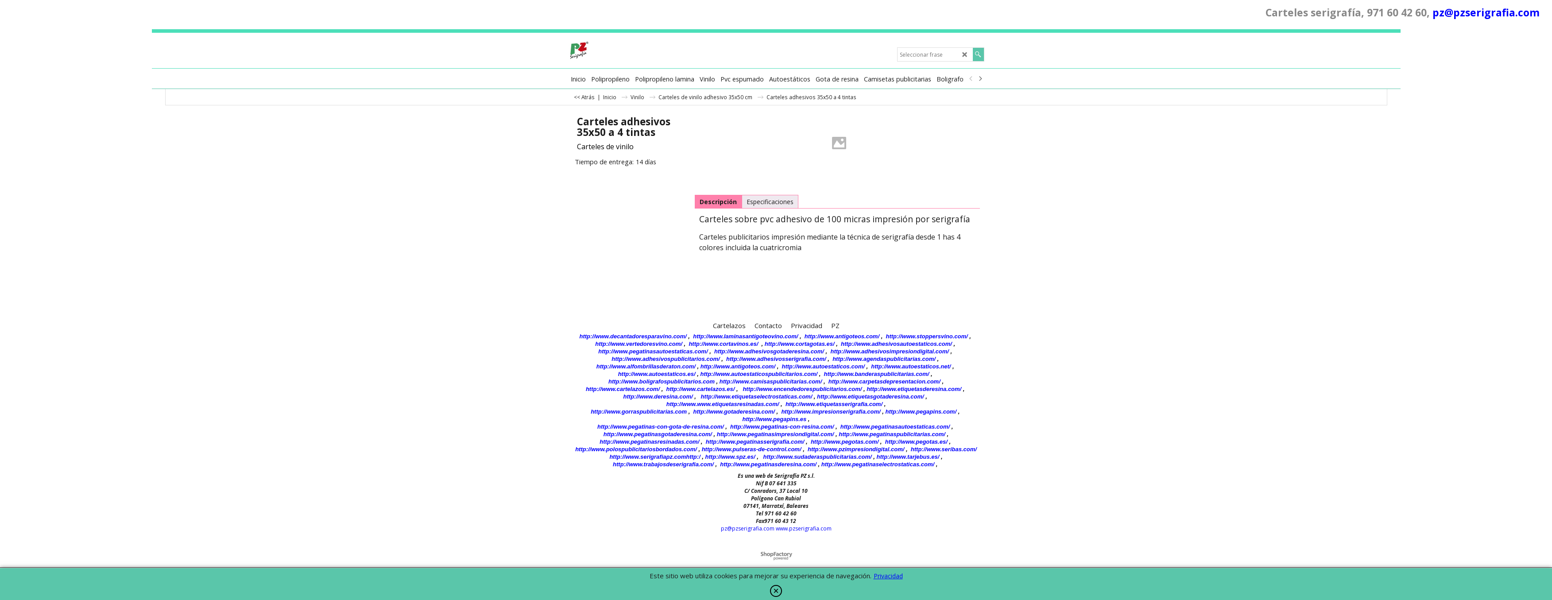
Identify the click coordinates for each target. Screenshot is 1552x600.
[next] (980, 79)
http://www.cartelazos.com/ (623, 389)
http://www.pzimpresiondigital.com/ (856, 449)
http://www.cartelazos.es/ (700, 389)
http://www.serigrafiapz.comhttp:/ (654, 456)
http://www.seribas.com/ (944, 449)
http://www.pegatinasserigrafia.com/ (755, 441)
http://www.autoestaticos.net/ (911, 366)
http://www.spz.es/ (730, 456)
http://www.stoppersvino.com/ (927, 336)
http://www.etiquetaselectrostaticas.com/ (757, 396)
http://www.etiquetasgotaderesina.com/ (870, 396)
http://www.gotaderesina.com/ (734, 411)
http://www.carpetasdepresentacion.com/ (884, 381)
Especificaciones (770, 201)
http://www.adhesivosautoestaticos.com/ (896, 344)
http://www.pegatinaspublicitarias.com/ (892, 434)
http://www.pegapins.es (775, 419)
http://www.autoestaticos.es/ (657, 374)
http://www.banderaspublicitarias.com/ (876, 374)
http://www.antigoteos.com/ (842, 336)
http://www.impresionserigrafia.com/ (830, 411)
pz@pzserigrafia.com (1486, 12)
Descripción (718, 201)
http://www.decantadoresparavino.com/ (633, 336)
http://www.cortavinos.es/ (723, 344)
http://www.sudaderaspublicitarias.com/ (817, 456)
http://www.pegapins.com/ (920, 411)
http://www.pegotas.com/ (845, 441)
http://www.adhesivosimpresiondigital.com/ (889, 351)
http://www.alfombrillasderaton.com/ (646, 366)
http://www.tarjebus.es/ (908, 456)
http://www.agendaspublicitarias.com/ (884, 359)
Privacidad (888, 576)
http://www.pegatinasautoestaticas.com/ (653, 351)
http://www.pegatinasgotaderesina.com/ (658, 434)
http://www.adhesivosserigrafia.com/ (776, 359)
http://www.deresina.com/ (658, 396)
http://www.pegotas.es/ (916, 441)
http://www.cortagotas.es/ (800, 344)
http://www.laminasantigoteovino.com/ (745, 336)
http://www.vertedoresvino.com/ (638, 344)
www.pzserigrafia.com (804, 528)
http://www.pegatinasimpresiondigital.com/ (775, 434)
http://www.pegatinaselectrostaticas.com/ (877, 464)
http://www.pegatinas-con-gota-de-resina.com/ (660, 426)
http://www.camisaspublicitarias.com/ (771, 381)
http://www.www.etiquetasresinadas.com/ (722, 404)
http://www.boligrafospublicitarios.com (661, 381)
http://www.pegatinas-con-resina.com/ (782, 426)
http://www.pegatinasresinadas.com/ (649, 441)
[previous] (971, 79)
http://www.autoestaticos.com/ (823, 366)
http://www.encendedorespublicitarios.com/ (802, 389)
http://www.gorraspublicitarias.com (639, 411)
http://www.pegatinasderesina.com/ (768, 464)
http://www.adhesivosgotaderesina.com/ (769, 351)
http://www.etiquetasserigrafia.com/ (834, 404)
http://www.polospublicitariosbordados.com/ (636, 449)
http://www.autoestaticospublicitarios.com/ (759, 374)
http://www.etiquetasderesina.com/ (914, 389)
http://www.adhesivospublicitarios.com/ (666, 359)
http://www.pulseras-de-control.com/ (751, 449)
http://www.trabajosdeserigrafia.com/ (663, 464)
